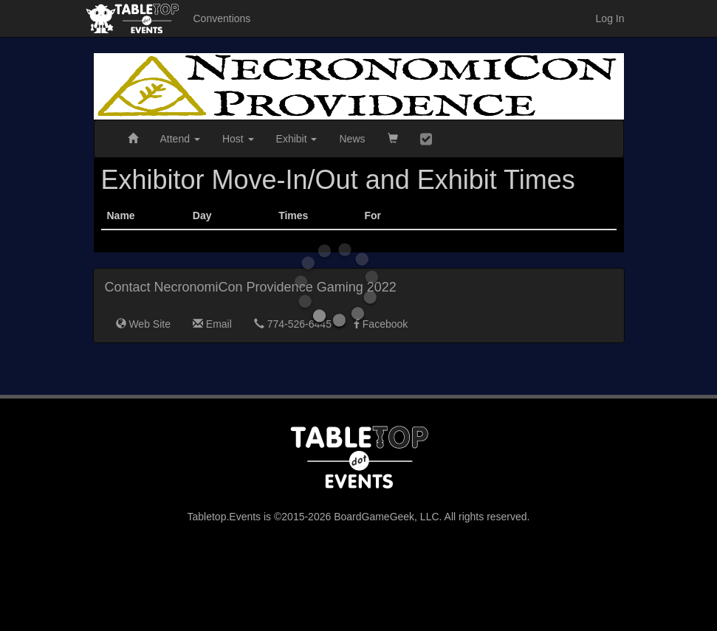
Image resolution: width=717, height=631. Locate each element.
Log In (610, 18)
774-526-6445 (293, 324)
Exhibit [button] (297, 139)
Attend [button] (180, 139)
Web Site (143, 324)
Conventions (222, 18)
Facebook (381, 324)
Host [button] (238, 139)
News (352, 139)
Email (212, 324)
